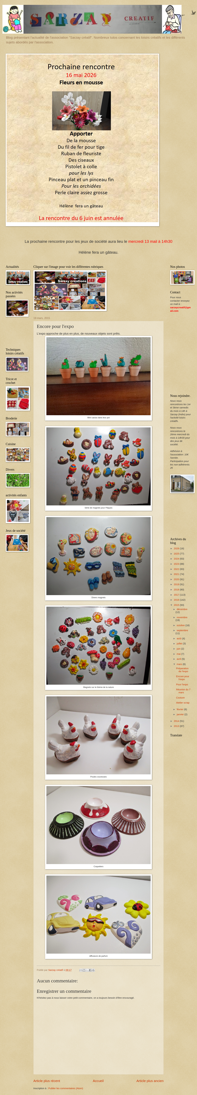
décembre (182, 609)
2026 (177, 548)
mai (179, 654)
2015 (177, 605)
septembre (182, 630)
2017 (177, 594)
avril (179, 659)
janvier (180, 714)
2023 (177, 564)
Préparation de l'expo (182, 670)
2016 (177, 600)
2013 (177, 726)
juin (179, 648)
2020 (177, 579)
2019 (177, 584)
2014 (177, 721)
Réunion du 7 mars (183, 691)
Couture (180, 697)
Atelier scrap (183, 702)
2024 (177, 558)
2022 (177, 569)
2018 (177, 589)
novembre (182, 617)
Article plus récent (46, 1081)
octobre (181, 625)
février (180, 709)
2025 (177, 553)
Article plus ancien (150, 1081)
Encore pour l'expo (182, 678)
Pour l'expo (182, 684)
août (179, 638)
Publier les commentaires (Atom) (65, 1088)
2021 (177, 574)
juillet (180, 643)
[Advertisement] (16, 333)
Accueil (98, 1081)
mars (180, 664)
